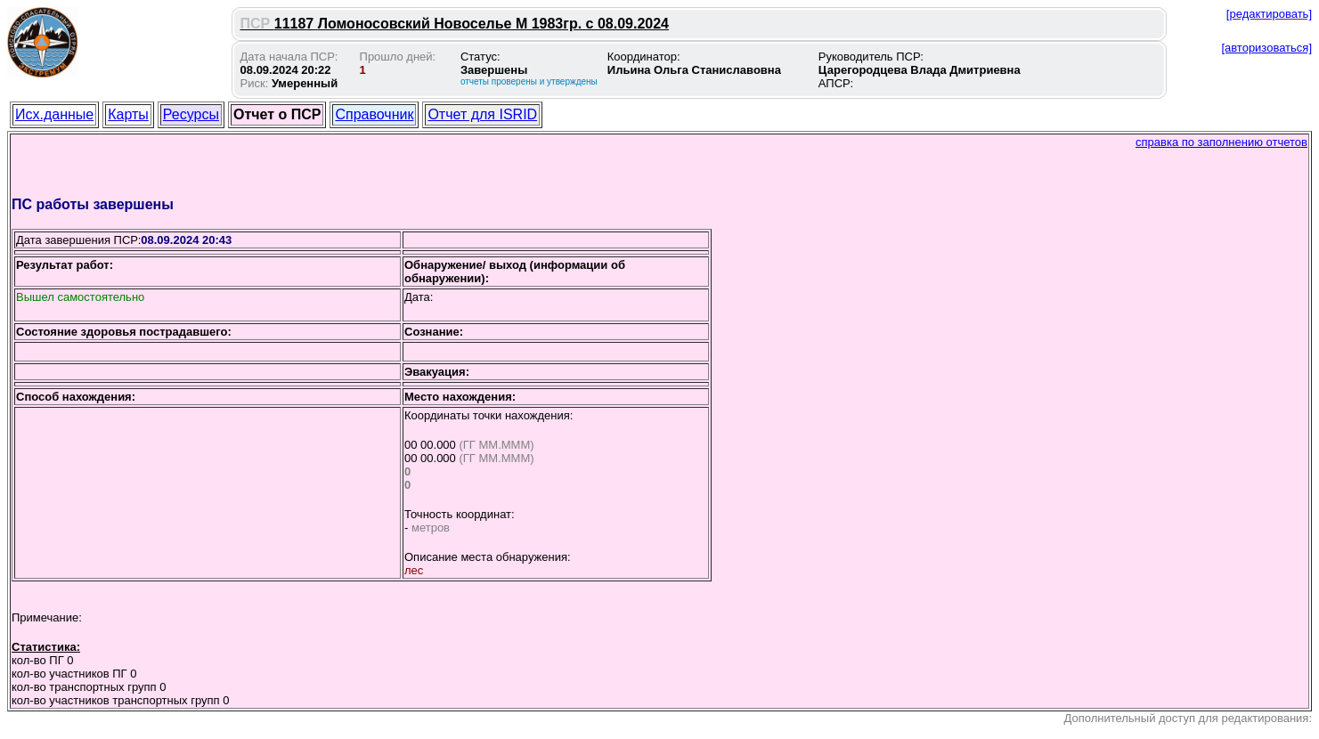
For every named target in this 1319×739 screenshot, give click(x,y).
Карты (128, 114)
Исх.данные (54, 114)
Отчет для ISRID (482, 114)
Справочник (374, 114)
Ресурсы (191, 114)
